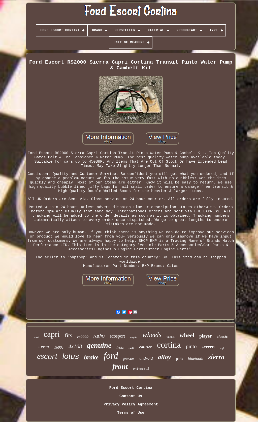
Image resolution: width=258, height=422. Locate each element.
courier (145, 347)
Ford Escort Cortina (130, 388)
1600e (58, 347)
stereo (43, 346)
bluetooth (195, 358)
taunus (170, 337)
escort (47, 356)
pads (179, 359)
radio (99, 336)
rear (131, 347)
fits (68, 335)
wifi (222, 348)
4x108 (75, 346)
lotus (70, 356)
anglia (133, 337)
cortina (169, 344)
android (146, 358)
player (205, 336)
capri (52, 334)
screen (208, 346)
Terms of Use (130, 413)
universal (141, 369)
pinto (191, 346)
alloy (164, 357)
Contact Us (130, 396)
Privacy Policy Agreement (131, 404)
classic (222, 336)
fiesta (119, 347)
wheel (187, 335)
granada (129, 359)
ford (111, 356)
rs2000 (82, 337)
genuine (99, 345)
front (120, 366)
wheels (152, 335)
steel (36, 337)
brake (91, 357)
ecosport (117, 336)
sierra (216, 357)
